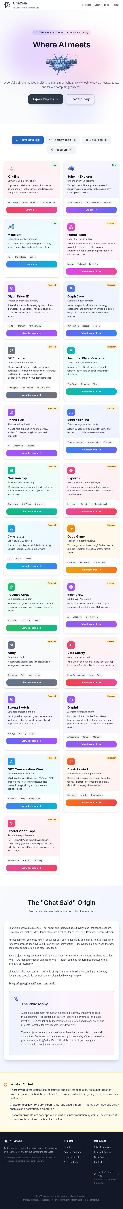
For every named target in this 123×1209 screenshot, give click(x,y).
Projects (86, 4)
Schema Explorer (72, 1152)
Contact (98, 1162)
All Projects (27, 140)
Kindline (68, 1147)
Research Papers (102, 1152)
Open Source (100, 1157)
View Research (91, 271)
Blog (106, 4)
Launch (32, 209)
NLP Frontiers (71, 1162)
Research (61, 149)
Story (97, 4)
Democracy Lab (71, 1157)
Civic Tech (97, 140)
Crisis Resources (102, 1147)
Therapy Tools (62, 140)
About (116, 4)
